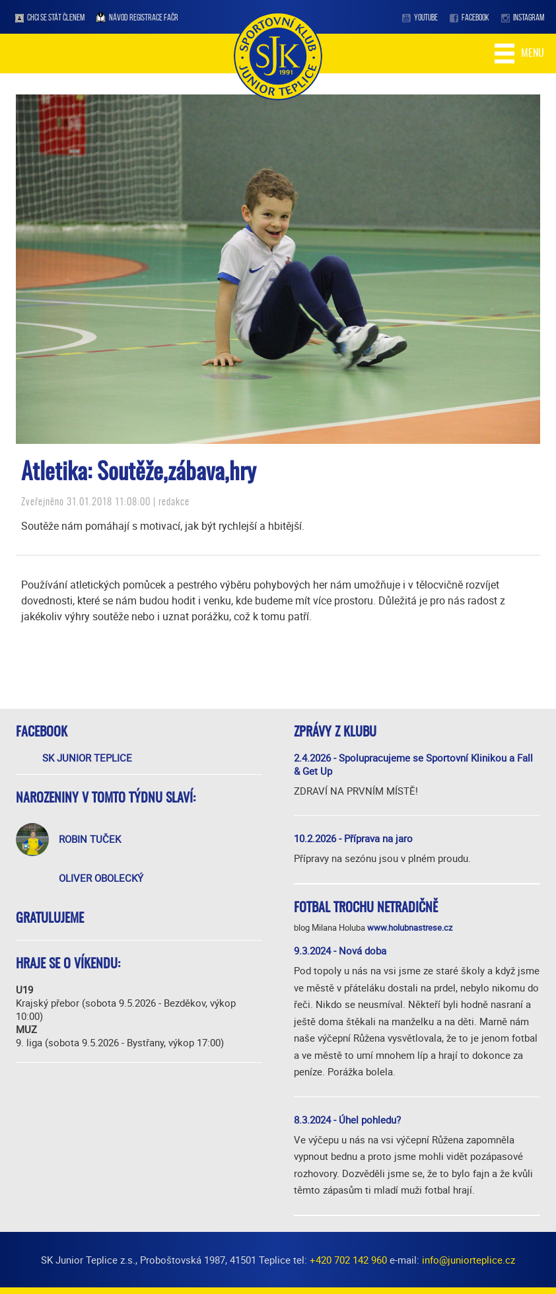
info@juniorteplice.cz (468, 1259)
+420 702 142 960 (348, 1259)
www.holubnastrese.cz (409, 927)
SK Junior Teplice (87, 757)
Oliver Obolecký (101, 877)
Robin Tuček (90, 838)
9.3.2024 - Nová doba (340, 950)
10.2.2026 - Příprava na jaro (353, 838)
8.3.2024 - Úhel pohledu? (347, 1119)
